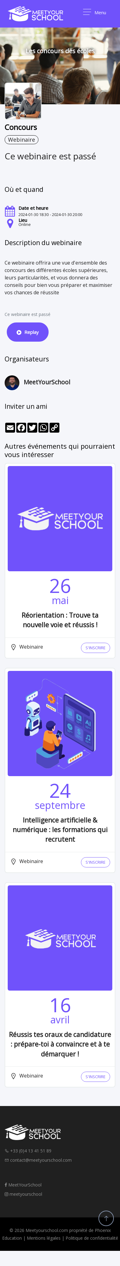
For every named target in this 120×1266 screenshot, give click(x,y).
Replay (28, 332)
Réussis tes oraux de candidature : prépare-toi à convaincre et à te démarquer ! (60, 1044)
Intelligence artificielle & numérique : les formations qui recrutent (60, 830)
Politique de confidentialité (92, 1238)
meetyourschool (23, 1194)
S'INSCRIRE (96, 647)
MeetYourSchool (23, 1185)
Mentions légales (44, 1238)
